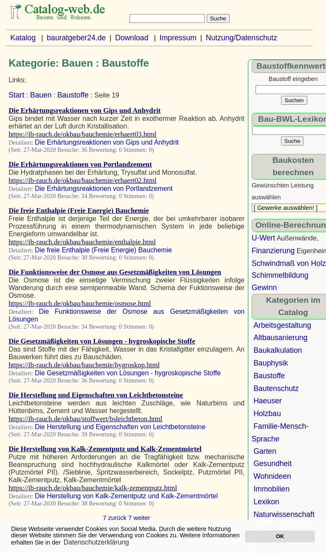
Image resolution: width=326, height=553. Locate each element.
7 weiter (139, 517)
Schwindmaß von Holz (289, 263)
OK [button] (280, 536)
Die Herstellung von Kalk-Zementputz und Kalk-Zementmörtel (104, 449)
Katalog (23, 38)
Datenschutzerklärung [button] (96, 542)
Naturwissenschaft (284, 514)
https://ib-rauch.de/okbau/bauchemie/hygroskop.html (84, 365)
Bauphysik (270, 363)
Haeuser (267, 401)
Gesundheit (272, 463)
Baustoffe (73, 95)
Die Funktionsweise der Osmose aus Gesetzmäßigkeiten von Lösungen (114, 272)
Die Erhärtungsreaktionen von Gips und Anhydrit (84, 110)
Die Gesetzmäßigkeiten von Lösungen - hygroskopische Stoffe (101, 341)
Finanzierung (273, 250)
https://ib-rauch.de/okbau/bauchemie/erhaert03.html (82, 134)
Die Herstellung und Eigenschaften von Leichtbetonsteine (95, 395)
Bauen (41, 95)
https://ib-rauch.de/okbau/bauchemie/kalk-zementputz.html (92, 488)
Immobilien (271, 489)
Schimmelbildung (280, 275)
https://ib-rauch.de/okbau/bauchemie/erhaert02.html (82, 180)
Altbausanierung (280, 337)
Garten (264, 451)
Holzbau (267, 413)
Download (131, 38)
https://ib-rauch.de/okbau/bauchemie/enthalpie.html (82, 242)
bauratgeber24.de (76, 38)
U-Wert (263, 238)
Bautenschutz (276, 388)
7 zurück (114, 517)
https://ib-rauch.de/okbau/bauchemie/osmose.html (79, 303)
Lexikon (266, 501)
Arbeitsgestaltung (282, 325)
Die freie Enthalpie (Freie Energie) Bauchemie (78, 211)
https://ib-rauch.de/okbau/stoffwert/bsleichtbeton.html (85, 419)
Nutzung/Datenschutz (241, 38)
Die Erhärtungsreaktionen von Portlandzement (80, 164)
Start (16, 95)
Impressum (178, 38)
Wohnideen (272, 476)
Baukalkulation (277, 350)
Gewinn (264, 287)
